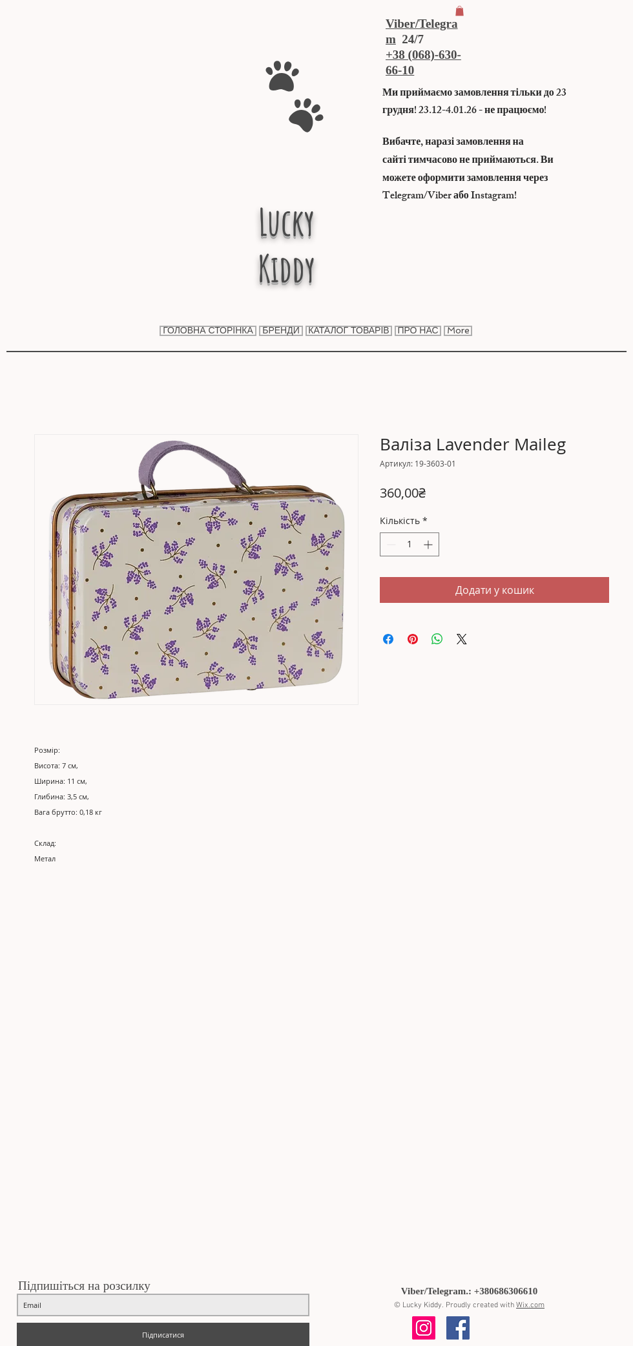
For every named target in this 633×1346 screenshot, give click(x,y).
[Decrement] (390, 544)
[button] (459, 11)
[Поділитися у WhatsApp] (437, 639)
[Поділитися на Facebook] (388, 639)
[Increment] (429, 544)
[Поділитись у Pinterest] (412, 639)
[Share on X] (462, 639)
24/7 (410, 39)
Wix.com (530, 1305)
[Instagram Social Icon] (423, 1328)
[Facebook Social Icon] (458, 1328)
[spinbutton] (409, 544)
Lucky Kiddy (286, 244)
